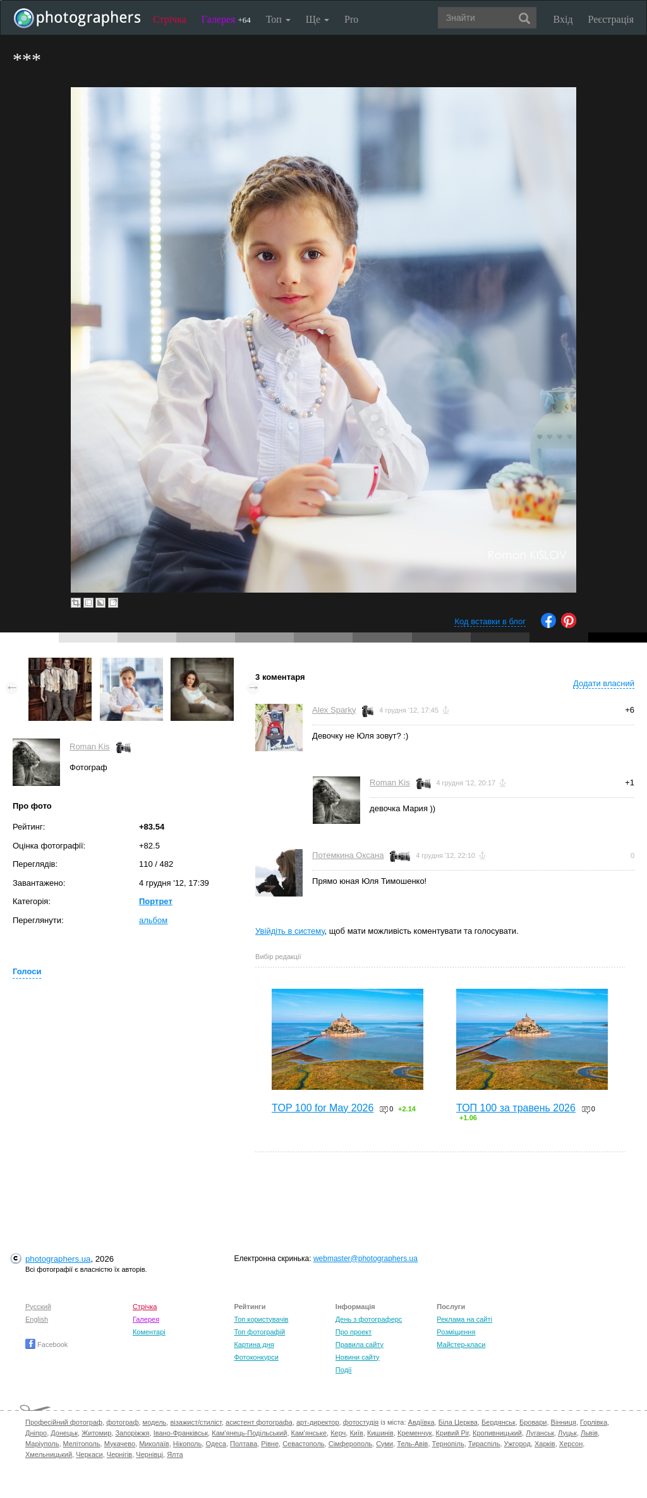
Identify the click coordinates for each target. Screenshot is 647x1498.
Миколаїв (154, 1443)
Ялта (175, 1454)
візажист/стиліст (195, 1422)
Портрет (155, 901)
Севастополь (303, 1443)
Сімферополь (350, 1443)
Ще (317, 19)
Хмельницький (48, 1454)
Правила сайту (360, 1344)
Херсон (571, 1443)
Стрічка (169, 19)
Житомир (96, 1433)
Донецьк (64, 1433)
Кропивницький (497, 1433)
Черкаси (89, 1454)
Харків (545, 1443)
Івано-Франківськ (181, 1433)
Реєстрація (611, 19)
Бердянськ (498, 1422)
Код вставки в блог (490, 621)
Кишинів (380, 1433)
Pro (351, 19)
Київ (356, 1433)
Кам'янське (309, 1433)
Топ (278, 19)
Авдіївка (421, 1422)
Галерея (226, 19)
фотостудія (361, 1422)
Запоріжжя (132, 1433)
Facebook (46, 1344)
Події (344, 1370)
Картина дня (254, 1344)
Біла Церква (458, 1422)
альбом (153, 920)
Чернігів (119, 1454)
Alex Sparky (334, 710)
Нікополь (187, 1443)
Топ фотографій (259, 1332)
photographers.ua (57, 1259)
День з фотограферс (369, 1319)
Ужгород (517, 1443)
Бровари (533, 1422)
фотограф (122, 1422)
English (36, 1319)
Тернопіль (448, 1443)
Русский (38, 1306)
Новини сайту (358, 1357)
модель (155, 1422)
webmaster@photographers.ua (365, 1258)
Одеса (215, 1443)
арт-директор (317, 1422)
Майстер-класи (461, 1344)
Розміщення (456, 1332)
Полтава (243, 1443)
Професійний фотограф (63, 1422)
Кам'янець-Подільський (249, 1433)
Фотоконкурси (256, 1357)
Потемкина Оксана (348, 855)
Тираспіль (484, 1443)
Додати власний (603, 683)
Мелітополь (81, 1443)
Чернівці (149, 1454)
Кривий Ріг (452, 1433)
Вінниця (563, 1422)
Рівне (270, 1443)
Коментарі (149, 1332)
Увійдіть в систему (290, 931)
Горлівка (593, 1422)
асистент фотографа (259, 1422)
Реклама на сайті (464, 1319)
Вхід (563, 19)
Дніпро (36, 1433)
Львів (589, 1433)
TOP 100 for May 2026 (322, 1107)
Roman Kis (90, 746)
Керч (338, 1433)
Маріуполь (42, 1443)
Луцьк (567, 1433)
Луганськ (540, 1433)
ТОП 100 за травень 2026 (516, 1107)
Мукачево (119, 1443)
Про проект (354, 1332)
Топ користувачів (261, 1319)
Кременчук (414, 1433)
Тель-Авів (412, 1443)
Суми (384, 1443)
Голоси (27, 971)
